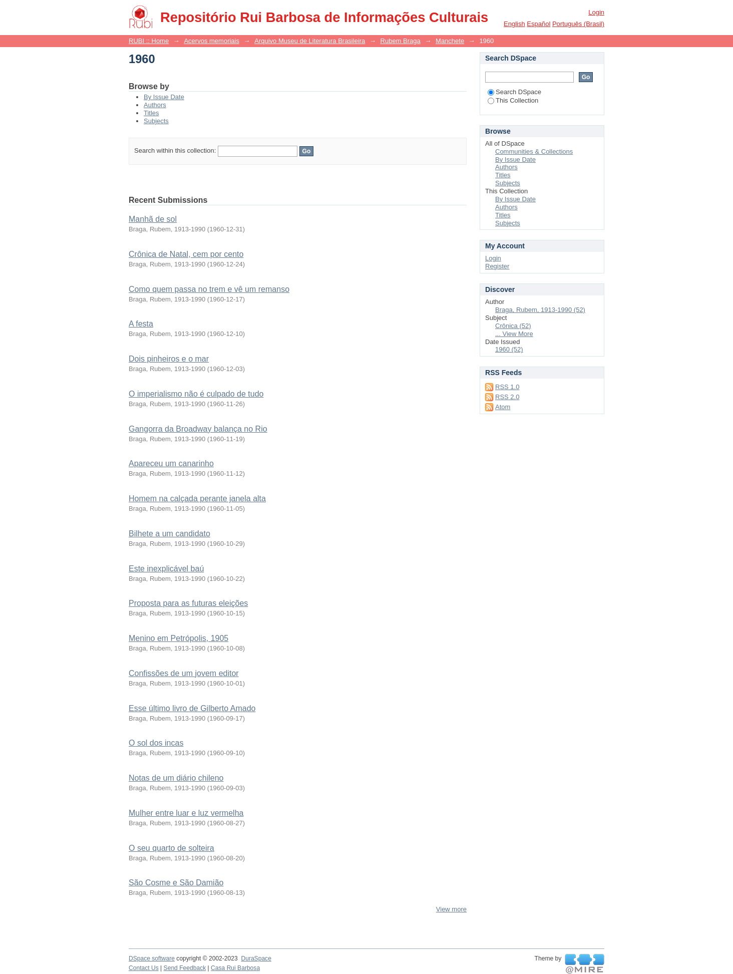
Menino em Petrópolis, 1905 (178, 638)
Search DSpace (514, 92)
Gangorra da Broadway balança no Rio (198, 429)
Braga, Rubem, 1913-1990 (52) (540, 309)
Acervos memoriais (211, 41)
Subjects (156, 121)
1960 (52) (509, 349)
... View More (514, 334)
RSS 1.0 (507, 387)
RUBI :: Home (149, 41)
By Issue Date (164, 97)
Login (596, 12)
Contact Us (144, 967)
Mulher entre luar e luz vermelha (186, 813)
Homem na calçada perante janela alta (197, 498)
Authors (155, 105)
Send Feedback (185, 967)
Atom (502, 407)
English (514, 24)
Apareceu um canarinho (171, 463)
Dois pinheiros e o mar (169, 359)
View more (451, 909)
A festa (141, 323)
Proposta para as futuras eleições (188, 603)
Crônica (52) (513, 326)
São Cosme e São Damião (176, 882)
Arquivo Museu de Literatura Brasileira (309, 41)
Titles (151, 113)
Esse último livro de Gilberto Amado (192, 708)
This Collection (513, 100)
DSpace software (152, 958)
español (538, 24)
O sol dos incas (156, 743)
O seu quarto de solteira (171, 848)
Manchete (450, 41)
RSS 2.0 (507, 397)
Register (497, 266)
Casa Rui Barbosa (235, 967)
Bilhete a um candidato (169, 533)
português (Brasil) (578, 24)
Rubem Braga (401, 41)
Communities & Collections (534, 151)
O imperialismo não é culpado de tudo (196, 394)
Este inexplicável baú (166, 568)
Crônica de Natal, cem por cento (186, 254)
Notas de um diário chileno (176, 778)
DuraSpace (256, 958)
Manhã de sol (153, 219)
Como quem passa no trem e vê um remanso (209, 289)
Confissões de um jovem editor (184, 673)
